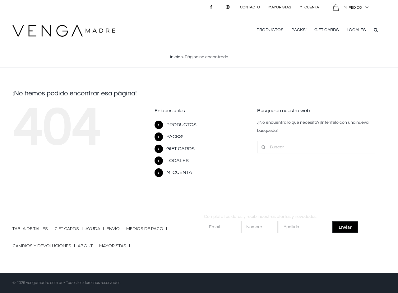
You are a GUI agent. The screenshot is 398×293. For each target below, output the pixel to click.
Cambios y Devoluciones (41, 245)
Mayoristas (112, 245)
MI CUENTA (179, 172)
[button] (376, 29)
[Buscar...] (316, 147)
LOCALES (177, 160)
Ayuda (93, 228)
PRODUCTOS (181, 124)
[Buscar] (263, 147)
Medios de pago (144, 228)
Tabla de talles (30, 228)
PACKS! (174, 136)
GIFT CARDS (180, 148)
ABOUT (85, 245)
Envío (113, 228)
